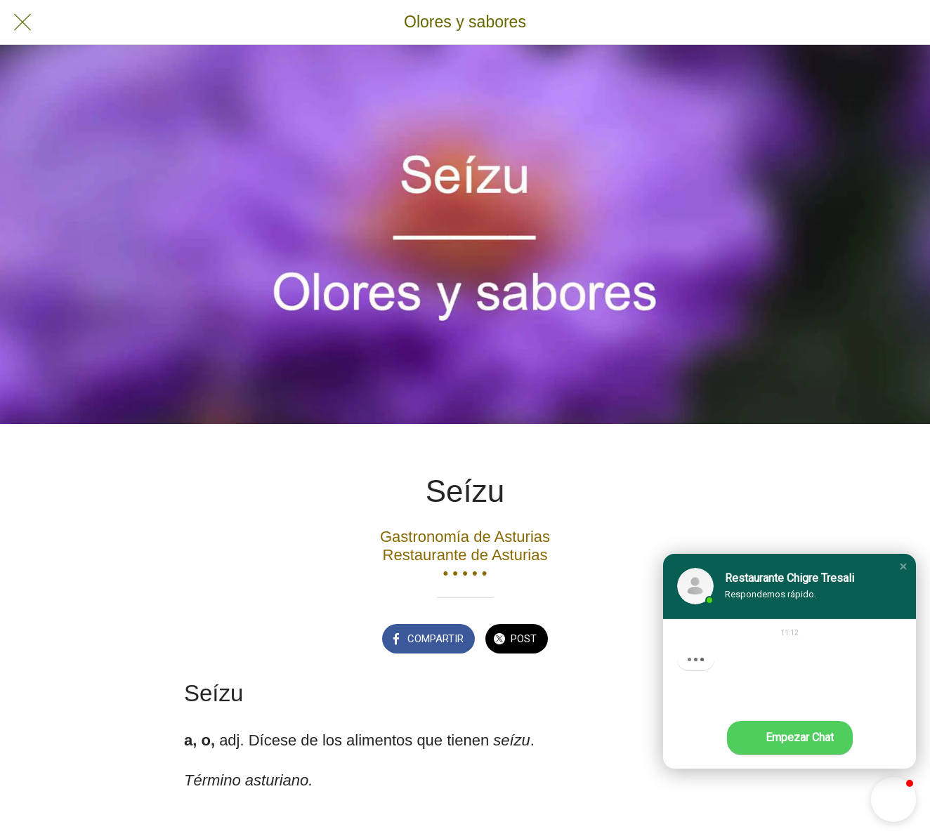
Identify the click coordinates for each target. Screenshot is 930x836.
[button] (903, 566)
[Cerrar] (22, 22)
